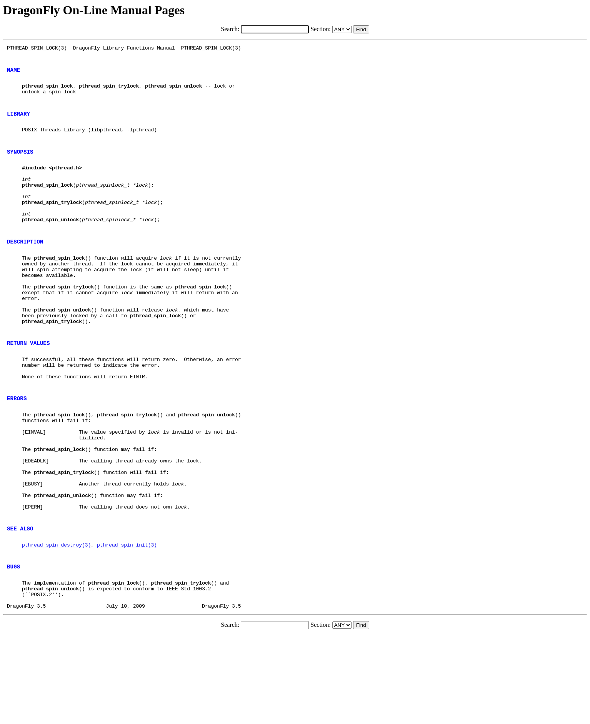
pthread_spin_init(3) (127, 624)
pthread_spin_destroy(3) (56, 624)
